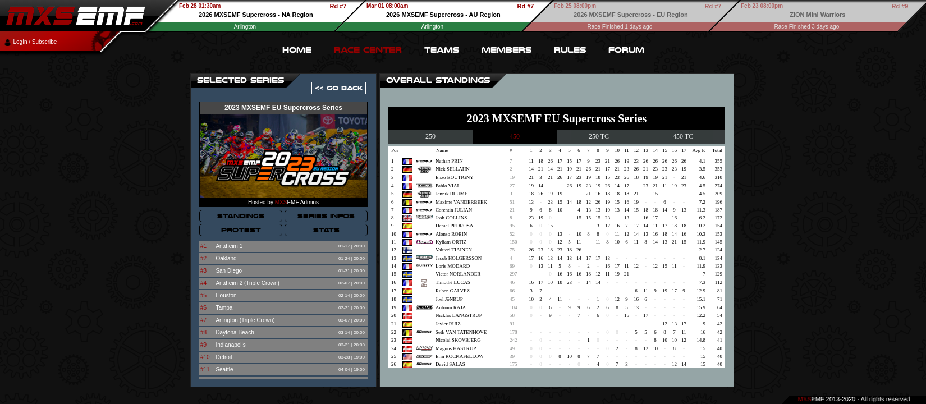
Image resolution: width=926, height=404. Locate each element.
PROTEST (241, 230)
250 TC (599, 136)
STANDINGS (240, 216)
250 (430, 136)
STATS (326, 230)
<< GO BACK (339, 88)
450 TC (683, 136)
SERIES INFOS (326, 216)
